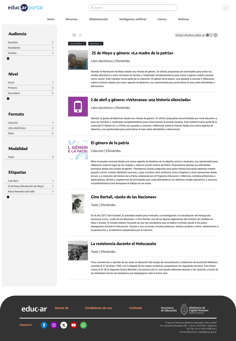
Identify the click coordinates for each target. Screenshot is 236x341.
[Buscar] (136, 8)
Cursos (162, 19)
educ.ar (171, 322)
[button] (8, 58)
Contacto (135, 308)
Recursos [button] (72, 19)
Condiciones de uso (98, 308)
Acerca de (62, 308)
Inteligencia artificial (132, 19)
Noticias (183, 19)
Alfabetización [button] (98, 19)
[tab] (74, 35)
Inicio (50, 19)
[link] (226, 8)
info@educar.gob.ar (207, 332)
